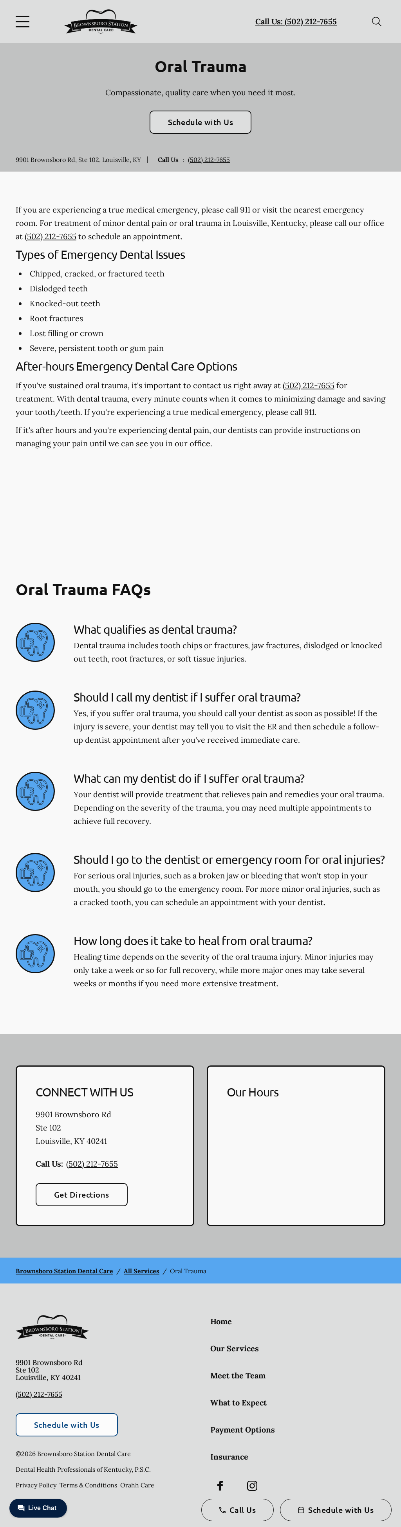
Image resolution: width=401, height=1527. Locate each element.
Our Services (234, 1348)
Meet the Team (238, 1375)
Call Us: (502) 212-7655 (296, 21)
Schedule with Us (200, 122)
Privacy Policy (36, 1485)
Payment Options (242, 1429)
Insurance (229, 1457)
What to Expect (238, 1402)
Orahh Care (137, 1485)
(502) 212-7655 (209, 160)
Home (221, 1321)
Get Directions (81, 1194)
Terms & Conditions (88, 1485)
